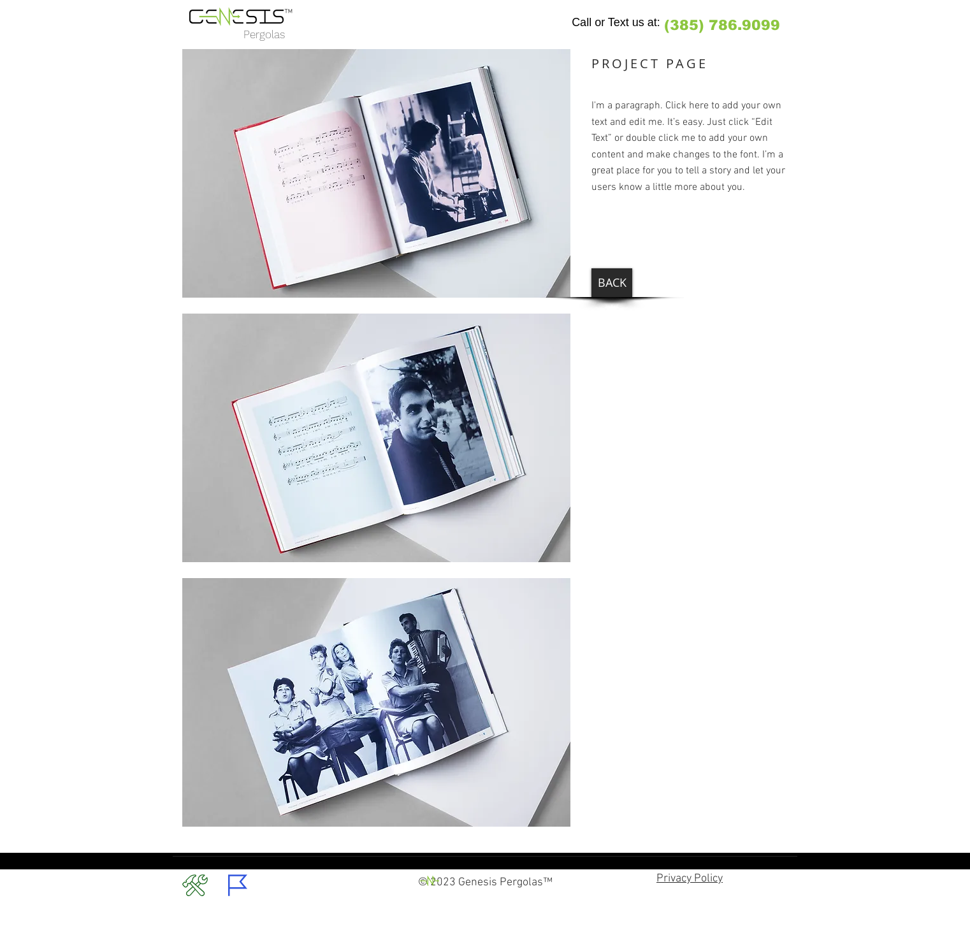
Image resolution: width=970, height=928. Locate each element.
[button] (376, 173)
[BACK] (611, 282)
